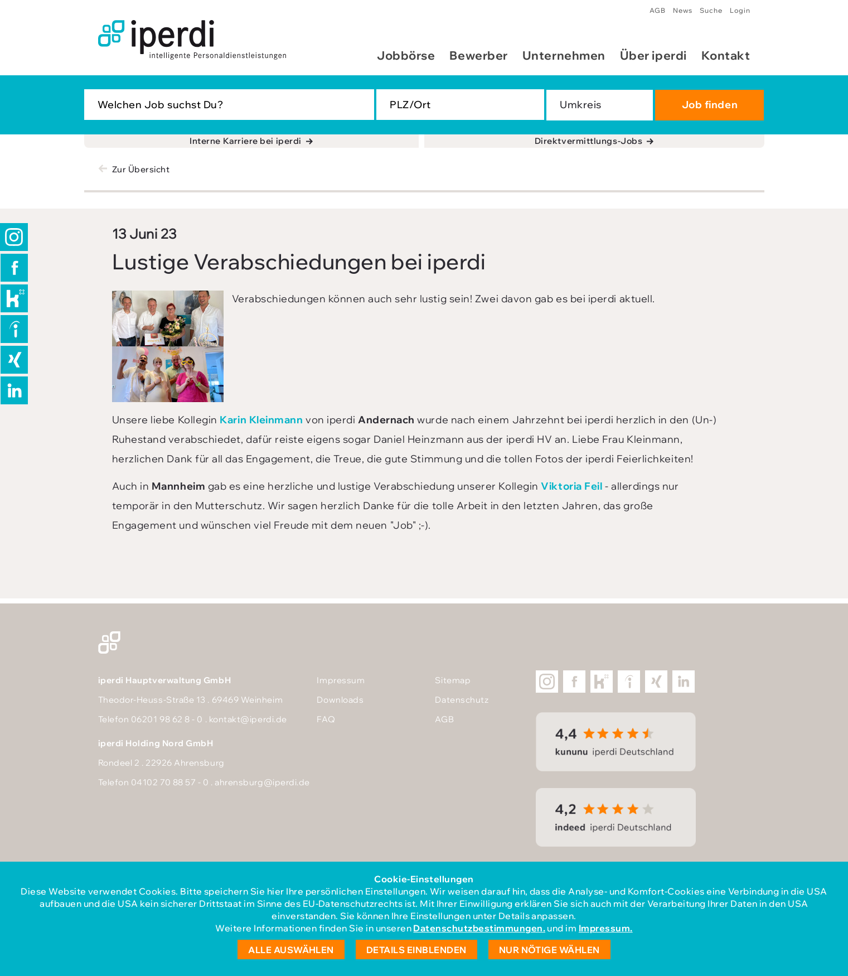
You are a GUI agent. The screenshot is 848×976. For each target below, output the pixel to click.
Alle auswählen (291, 949)
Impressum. (606, 928)
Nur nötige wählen (549, 949)
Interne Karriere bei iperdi (246, 141)
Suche (711, 10)
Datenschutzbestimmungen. (479, 928)
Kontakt (725, 55)
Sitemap (453, 680)
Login (740, 10)
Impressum (341, 680)
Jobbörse (406, 55)
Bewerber (478, 55)
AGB (658, 10)
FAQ (326, 719)
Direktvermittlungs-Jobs (588, 141)
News (682, 10)
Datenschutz (461, 699)
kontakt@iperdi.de (248, 719)
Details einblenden (416, 949)
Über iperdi (653, 55)
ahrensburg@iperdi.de (262, 782)
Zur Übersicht (141, 169)
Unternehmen (563, 55)
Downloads (340, 699)
